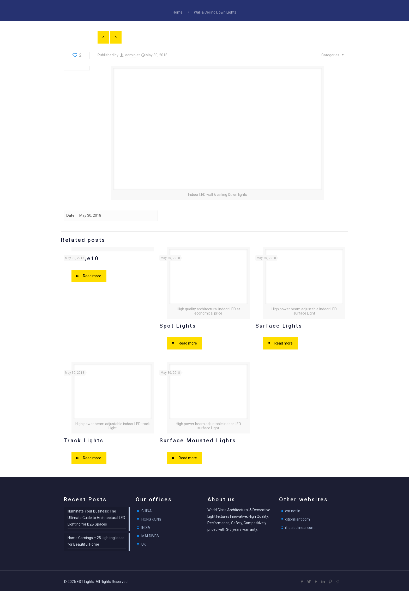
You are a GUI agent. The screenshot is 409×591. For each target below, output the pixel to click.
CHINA (146, 510)
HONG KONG (151, 518)
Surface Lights (278, 325)
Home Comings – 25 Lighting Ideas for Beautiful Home (96, 539)
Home (178, 12)
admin (130, 55)
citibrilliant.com (297, 518)
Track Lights (84, 439)
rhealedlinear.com (300, 526)
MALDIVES (150, 535)
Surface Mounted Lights (197, 439)
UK (143, 543)
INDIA (145, 526)
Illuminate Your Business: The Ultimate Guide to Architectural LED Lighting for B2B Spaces (96, 516)
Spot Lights (177, 325)
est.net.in (292, 510)
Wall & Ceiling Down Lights (215, 12)
